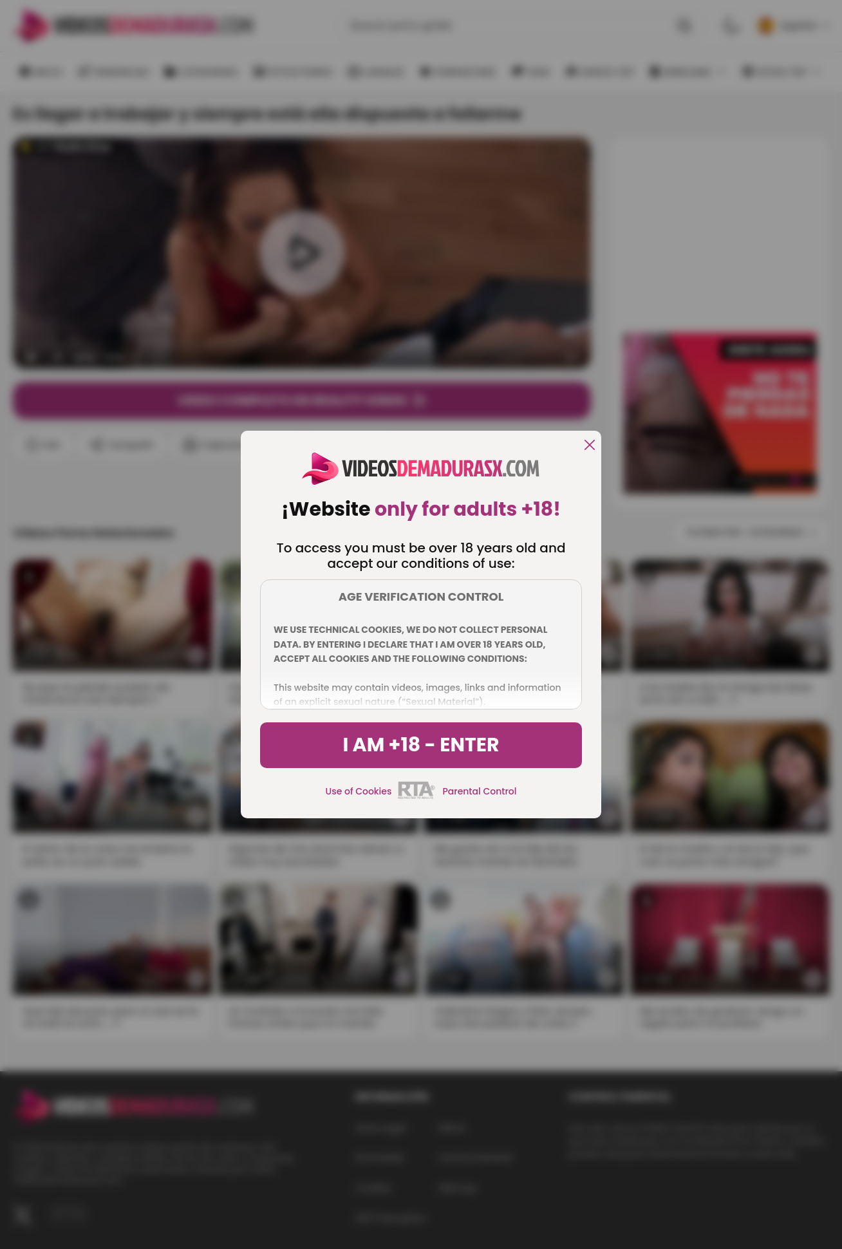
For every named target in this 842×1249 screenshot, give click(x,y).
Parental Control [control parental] (479, 791)
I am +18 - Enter (420, 744)
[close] (590, 446)
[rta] (417, 797)
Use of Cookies (359, 791)
